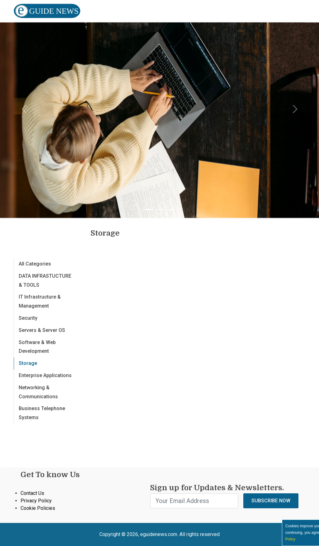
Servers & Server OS (42, 330)
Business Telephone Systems (42, 412)
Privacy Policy (36, 501)
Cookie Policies (38, 508)
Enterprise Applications (45, 375)
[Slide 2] (159, 209)
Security (28, 318)
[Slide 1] (148, 209)
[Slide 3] (170, 209)
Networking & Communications (38, 392)
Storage (28, 363)
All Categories (35, 264)
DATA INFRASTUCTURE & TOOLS (45, 280)
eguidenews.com (158, 534)
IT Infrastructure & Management (40, 301)
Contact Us (32, 493)
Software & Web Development (37, 346)
